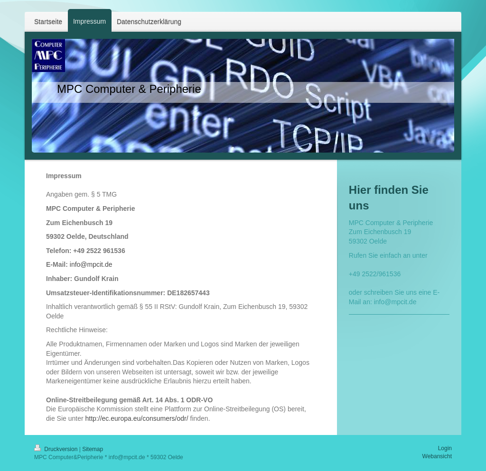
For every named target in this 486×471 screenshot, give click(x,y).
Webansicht (437, 456)
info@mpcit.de (91, 264)
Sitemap (92, 449)
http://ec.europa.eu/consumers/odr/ (136, 418)
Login (445, 448)
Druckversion (56, 449)
